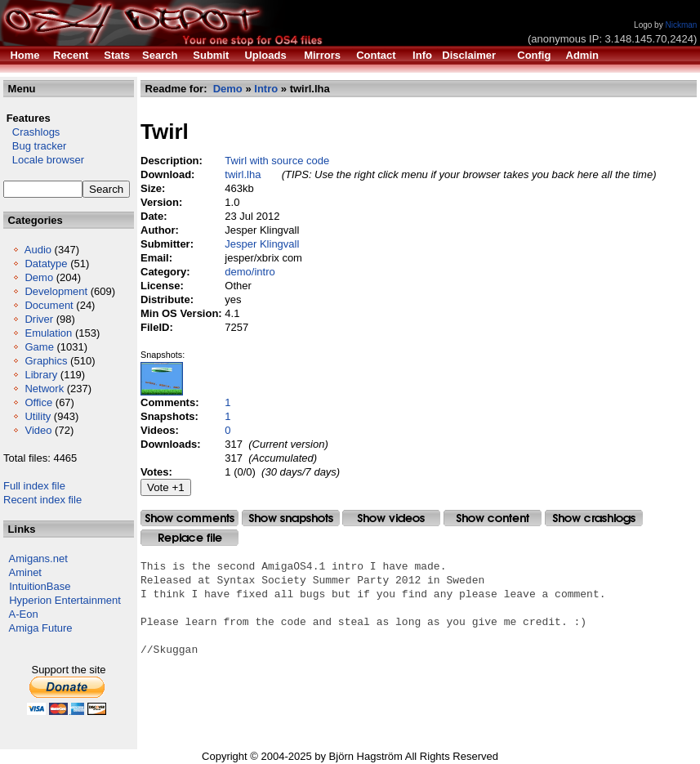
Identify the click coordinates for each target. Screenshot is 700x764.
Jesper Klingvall (262, 244)
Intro (266, 89)
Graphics (46, 361)
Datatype (46, 263)
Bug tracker (34, 146)
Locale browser (43, 160)
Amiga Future (41, 628)
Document (49, 305)
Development (56, 291)
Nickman (681, 24)
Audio (38, 249)
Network (44, 388)
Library (41, 375)
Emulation (48, 333)
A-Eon (23, 614)
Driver (39, 319)
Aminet (25, 572)
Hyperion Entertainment (65, 600)
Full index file (34, 486)
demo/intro (249, 272)
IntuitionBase (39, 586)
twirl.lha (243, 174)
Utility (38, 416)
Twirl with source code (277, 160)
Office (38, 402)
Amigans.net (38, 558)
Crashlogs (31, 132)
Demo (39, 277)
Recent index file (42, 500)
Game (39, 347)
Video (38, 430)
